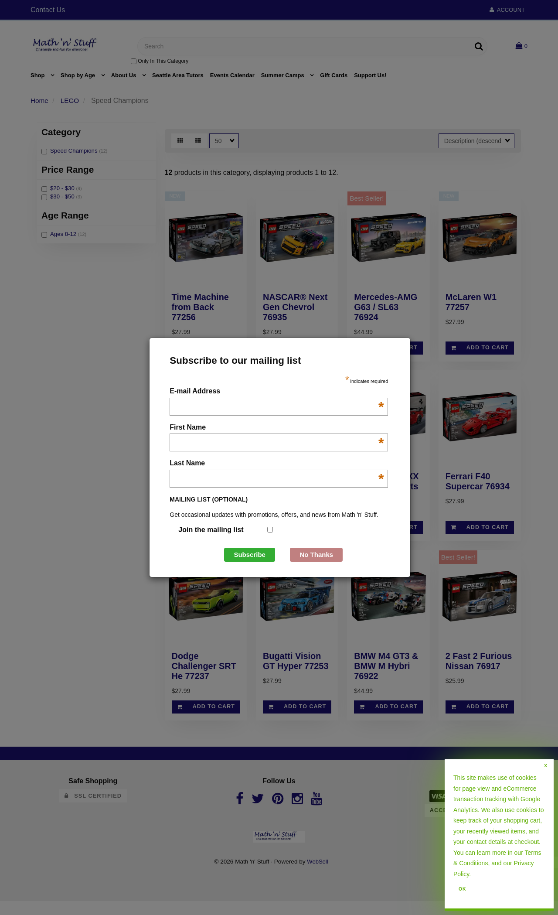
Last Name (277, 463)
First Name (277, 428)
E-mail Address (277, 391)
